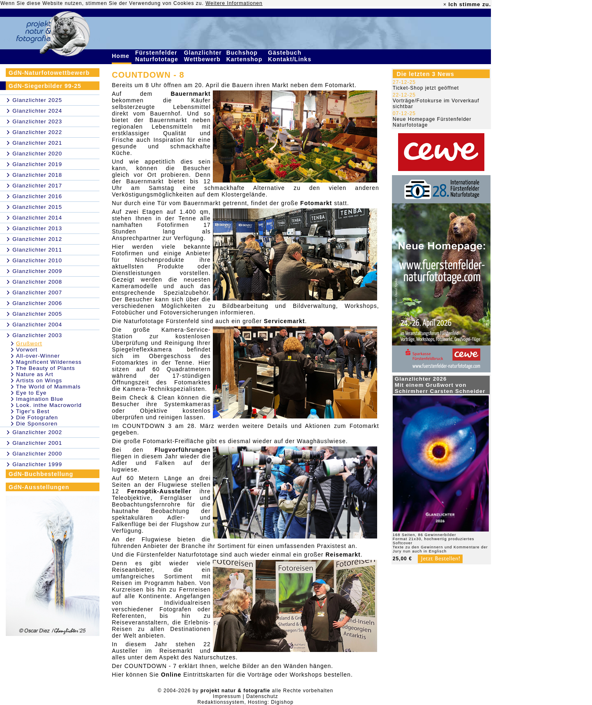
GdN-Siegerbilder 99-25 (45, 86)
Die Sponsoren (37, 424)
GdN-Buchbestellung (41, 474)
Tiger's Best (32, 411)
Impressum (227, 696)
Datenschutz (262, 696)
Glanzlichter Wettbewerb (203, 55)
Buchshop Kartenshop (245, 55)
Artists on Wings (39, 380)
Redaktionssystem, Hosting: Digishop (246, 702)
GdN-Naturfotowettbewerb (49, 72)
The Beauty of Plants (45, 368)
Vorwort (26, 350)
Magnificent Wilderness (49, 362)
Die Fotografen (37, 417)
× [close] (445, 4)
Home (121, 56)
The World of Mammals (48, 387)
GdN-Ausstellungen (39, 487)
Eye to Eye (31, 393)
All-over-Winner (38, 356)
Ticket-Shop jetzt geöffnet (426, 88)
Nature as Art (34, 374)
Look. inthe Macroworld (49, 405)
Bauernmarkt (190, 93)
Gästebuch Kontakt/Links (290, 55)
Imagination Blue (39, 399)
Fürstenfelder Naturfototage (157, 55)
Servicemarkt (284, 321)
